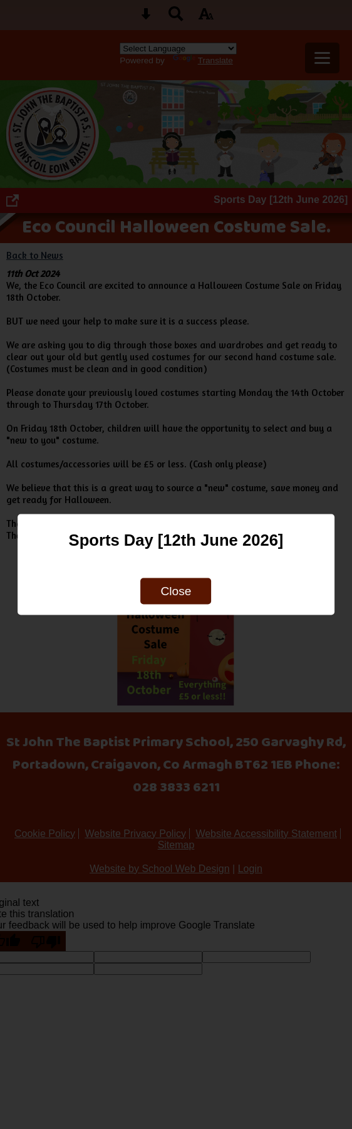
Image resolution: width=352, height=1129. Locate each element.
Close (175, 591)
